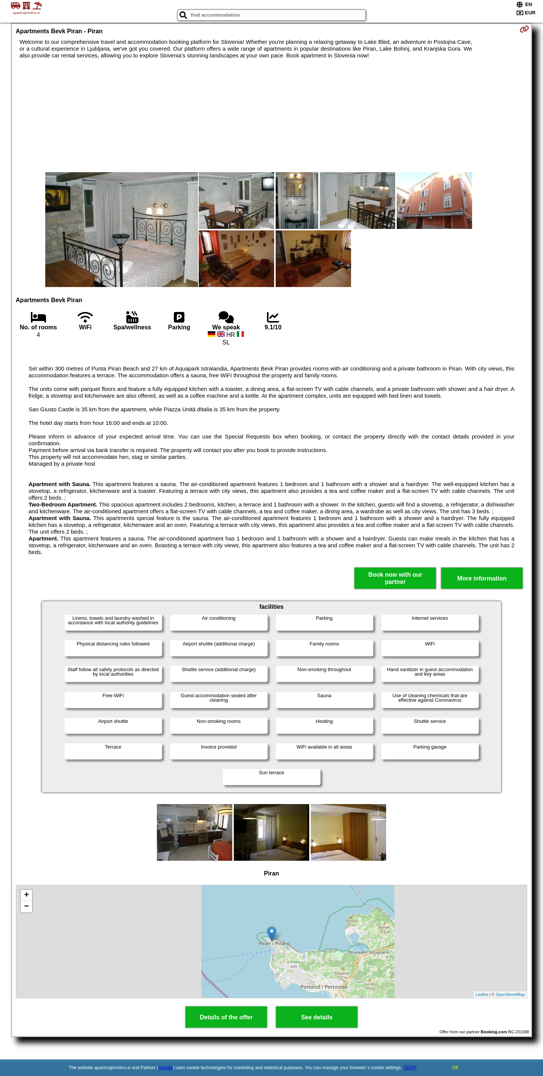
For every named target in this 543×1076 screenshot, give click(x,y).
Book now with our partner (395, 578)
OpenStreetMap (510, 994)
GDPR (410, 1067)
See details (317, 1017)
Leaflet (482, 994)
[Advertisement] (271, 115)
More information (482, 578)
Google (165, 1067)
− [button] (26, 906)
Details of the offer (226, 1017)
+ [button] (26, 895)
